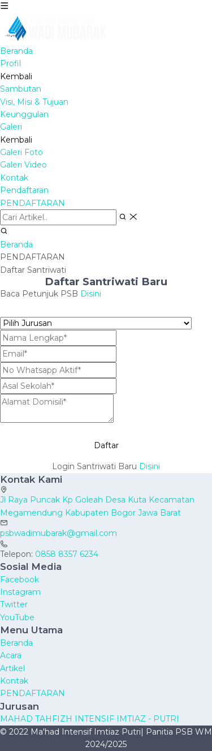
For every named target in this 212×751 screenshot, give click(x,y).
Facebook (19, 579)
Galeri (11, 127)
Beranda (16, 51)
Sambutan (20, 89)
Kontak (14, 178)
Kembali (16, 76)
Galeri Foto (21, 152)
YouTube (17, 617)
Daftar (106, 445)
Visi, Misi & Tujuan (34, 102)
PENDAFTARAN (32, 203)
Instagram (20, 592)
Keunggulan (24, 114)
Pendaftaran (24, 190)
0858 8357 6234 (66, 554)
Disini (90, 294)
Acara (10, 655)
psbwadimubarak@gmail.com (58, 533)
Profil (10, 63)
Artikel (12, 668)
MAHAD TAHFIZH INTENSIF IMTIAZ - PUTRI (89, 719)
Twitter (14, 604)
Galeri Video (23, 165)
